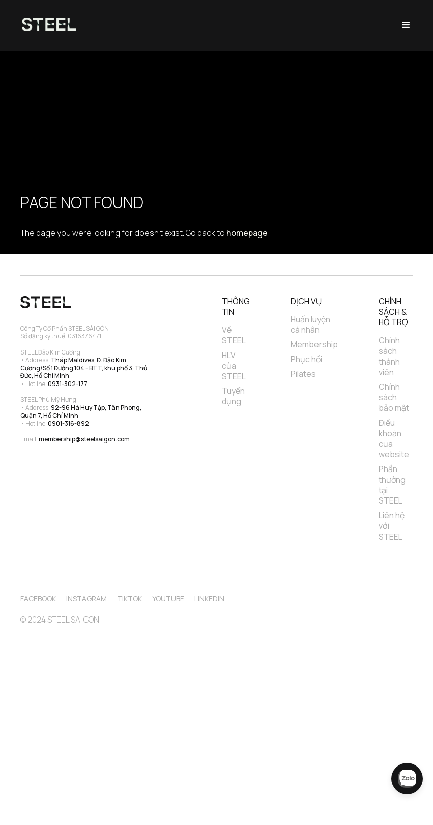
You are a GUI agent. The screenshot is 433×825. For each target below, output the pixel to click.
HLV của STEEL (234, 365)
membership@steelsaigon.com (84, 439)
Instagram (86, 598)
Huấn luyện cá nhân (311, 325)
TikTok (129, 598)
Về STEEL (234, 335)
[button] (406, 25)
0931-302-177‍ (68, 383)
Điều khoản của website (394, 439)
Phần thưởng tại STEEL (393, 485)
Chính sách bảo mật (394, 397)
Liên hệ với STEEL (392, 526)
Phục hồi (306, 359)
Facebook (38, 598)
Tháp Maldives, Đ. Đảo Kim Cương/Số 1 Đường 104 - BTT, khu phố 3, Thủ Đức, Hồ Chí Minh (84, 368)
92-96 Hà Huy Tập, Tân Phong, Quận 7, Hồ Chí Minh (81, 411)
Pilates (303, 374)
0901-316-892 (68, 423)
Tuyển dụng (234, 396)
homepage (247, 233)
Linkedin (209, 598)
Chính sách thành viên (390, 356)
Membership (314, 344)
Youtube (168, 598)
